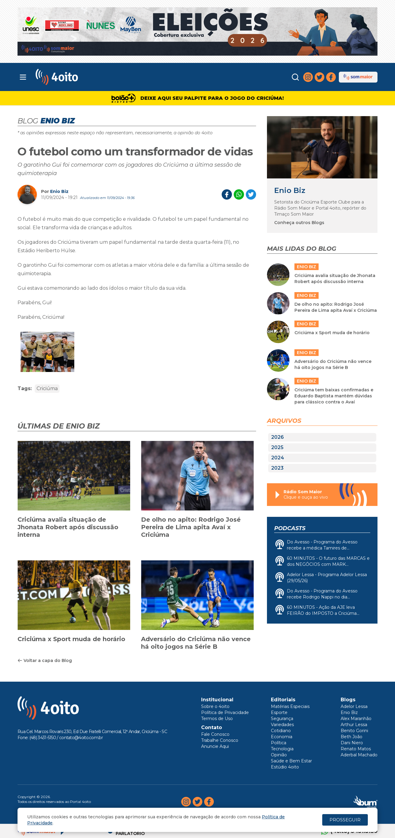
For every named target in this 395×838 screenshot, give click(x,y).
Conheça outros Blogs (299, 222)
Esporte (279, 712)
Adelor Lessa (354, 706)
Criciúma (47, 388)
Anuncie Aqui (215, 746)
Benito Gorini (354, 730)
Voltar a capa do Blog (45, 660)
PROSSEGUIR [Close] (345, 820)
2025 (277, 447)
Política (278, 742)
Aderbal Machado (359, 755)
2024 (277, 458)
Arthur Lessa (354, 724)
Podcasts (289, 528)
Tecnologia (282, 749)
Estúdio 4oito (285, 767)
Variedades (282, 724)
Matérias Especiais (290, 706)
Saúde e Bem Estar (291, 761)
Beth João (351, 736)
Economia (281, 736)
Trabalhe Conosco (219, 740)
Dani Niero (352, 742)
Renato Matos (356, 749)
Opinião (279, 755)
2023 (277, 468)
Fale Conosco (215, 734)
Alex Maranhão (356, 718)
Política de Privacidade (225, 712)
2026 (277, 437)
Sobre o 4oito (215, 706)
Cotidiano (281, 730)
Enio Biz (59, 191)
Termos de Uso (217, 718)
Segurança (282, 718)
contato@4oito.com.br (81, 737)
